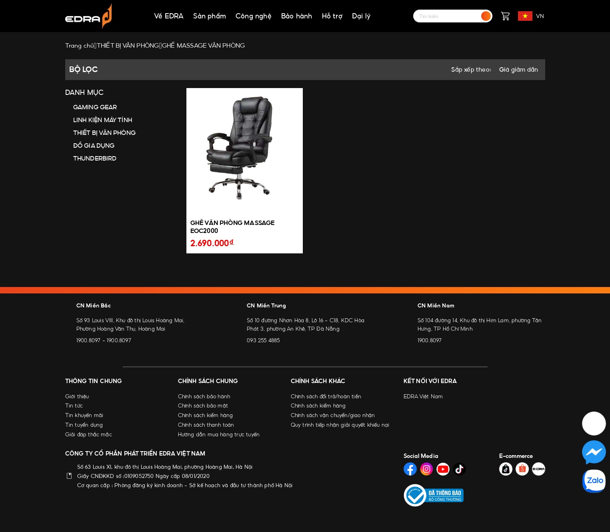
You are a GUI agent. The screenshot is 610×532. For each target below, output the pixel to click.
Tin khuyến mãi (84, 415)
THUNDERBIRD (95, 158)
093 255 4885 (263, 340)
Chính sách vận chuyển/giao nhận (333, 415)
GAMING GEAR (95, 107)
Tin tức (74, 405)
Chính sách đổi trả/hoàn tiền (326, 396)
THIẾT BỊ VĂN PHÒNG (104, 132)
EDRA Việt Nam (423, 396)
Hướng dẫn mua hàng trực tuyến (219, 434)
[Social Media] (410, 469)
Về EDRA (169, 16)
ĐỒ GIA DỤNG (94, 145)
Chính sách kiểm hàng (205, 415)
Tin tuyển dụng (84, 424)
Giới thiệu (77, 396)
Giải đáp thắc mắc (88, 434)
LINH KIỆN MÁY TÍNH (102, 119)
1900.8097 (88, 340)
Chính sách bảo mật (203, 405)
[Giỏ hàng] (505, 16)
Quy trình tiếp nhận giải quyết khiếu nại (340, 424)
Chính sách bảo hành (204, 396)
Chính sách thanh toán (206, 424)
